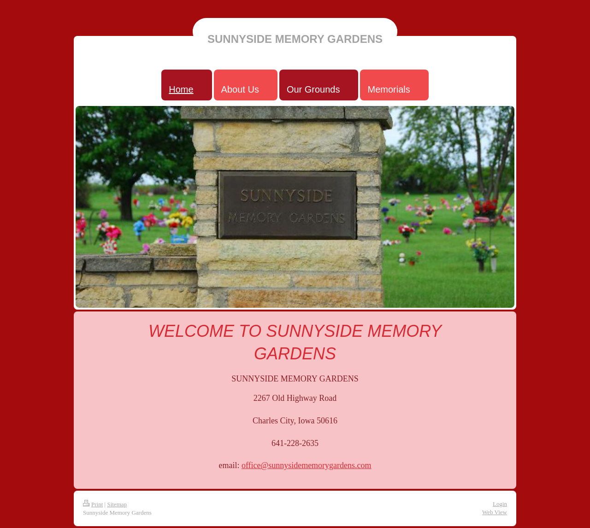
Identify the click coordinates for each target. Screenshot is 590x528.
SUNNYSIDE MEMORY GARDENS (295, 39)
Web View (494, 512)
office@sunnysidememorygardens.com (307, 465)
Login (500, 503)
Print (93, 504)
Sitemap (117, 504)
